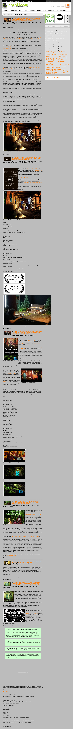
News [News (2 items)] (46, 66)
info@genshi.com (29, 576)
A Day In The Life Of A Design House (54, 50)
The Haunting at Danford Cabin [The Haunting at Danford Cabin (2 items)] (58, 70)
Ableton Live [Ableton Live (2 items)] (48, 51)
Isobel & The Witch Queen (33, 340)
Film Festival (34, 157)
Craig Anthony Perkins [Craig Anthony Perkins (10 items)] (53, 56)
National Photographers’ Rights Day (54, 46)
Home (5, 1)
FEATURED (60, 26)
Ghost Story (21, 158)
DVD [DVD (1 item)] (64, 56)
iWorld (17, 333)
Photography (32, 10)
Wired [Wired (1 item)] (64, 72)
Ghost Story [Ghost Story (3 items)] (57, 60)
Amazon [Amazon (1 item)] (47, 53)
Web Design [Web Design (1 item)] (59, 72)
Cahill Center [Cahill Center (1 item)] (61, 54)
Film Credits (5, 691)
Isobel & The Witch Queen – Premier (23, 335)
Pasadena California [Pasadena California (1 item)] (62, 66)
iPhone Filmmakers (36, 343)
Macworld (21, 333)
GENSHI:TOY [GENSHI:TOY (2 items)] (58, 58)
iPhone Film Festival (35, 38)
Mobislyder (23, 46)
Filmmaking (6, 10)
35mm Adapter (18, 582)
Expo (27, 501)
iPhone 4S (30, 158)
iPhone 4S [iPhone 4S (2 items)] (48, 61)
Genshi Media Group (25, 19)
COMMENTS (53, 26)
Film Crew (30, 561)
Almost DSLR (25, 582)
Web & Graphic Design (61, 10)
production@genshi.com (11, 555)
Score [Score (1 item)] (62, 67)
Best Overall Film (27, 18)
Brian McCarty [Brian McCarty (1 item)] (65, 53)
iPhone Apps (14, 10)
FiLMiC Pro (28, 331)
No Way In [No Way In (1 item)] (51, 66)
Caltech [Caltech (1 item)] (65, 54)
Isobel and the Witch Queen (32, 502)
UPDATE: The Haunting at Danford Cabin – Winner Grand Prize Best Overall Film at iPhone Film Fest (22, 162)
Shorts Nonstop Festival (28, 173)
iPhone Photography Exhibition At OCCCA (55, 38)
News (25, 10)
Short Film (36, 158)
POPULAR (47, 26)
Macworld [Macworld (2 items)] (50, 64)
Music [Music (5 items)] (67, 64)
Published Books (41, 10)
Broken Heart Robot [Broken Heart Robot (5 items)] (51, 54)
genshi (33, 331)
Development (18, 561)
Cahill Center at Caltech (52, 40)
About (11, 1)
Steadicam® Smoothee (31, 46)
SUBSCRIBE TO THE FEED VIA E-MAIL (57, 6)
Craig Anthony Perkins (36, 18)
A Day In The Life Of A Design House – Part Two (57, 48)
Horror (26, 158)
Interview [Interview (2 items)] (63, 59)
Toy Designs (51, 10)
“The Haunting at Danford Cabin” (19, 40)
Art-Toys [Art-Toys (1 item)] (51, 53)
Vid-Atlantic (38, 584)
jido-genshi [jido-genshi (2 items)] (53, 63)
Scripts (30, 562)
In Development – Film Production (22, 564)
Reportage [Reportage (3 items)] (57, 67)
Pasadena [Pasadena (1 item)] (55, 66)
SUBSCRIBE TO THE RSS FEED (58, 4)
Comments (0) (8, 154)
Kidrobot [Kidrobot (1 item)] (58, 63)
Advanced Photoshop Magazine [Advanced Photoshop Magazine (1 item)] (58, 51)
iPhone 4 (30, 583)
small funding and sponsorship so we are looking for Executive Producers (25, 536)
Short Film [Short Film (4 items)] (53, 69)
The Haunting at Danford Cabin (25, 20)
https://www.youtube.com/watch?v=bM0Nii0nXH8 (33, 182)
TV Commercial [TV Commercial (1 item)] (53, 72)
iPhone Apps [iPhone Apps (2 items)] (54, 61)
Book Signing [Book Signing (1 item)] (58, 53)
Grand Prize (33, 19)
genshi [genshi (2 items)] (53, 58)
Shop (23, 1)
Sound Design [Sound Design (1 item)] (59, 69)
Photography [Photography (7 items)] (49, 67)
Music (20, 10)
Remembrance (25, 584)
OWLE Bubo (19, 584)
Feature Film (25, 561)
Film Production (37, 561)
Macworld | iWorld (21, 343)
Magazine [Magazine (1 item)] (55, 64)
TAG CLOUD (66, 26)
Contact (17, 1)
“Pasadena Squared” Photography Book (55, 42)
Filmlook (9, 46)
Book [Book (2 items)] (54, 53)
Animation (17, 157)
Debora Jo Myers (16, 19)
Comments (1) (30, 449)
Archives (29, 1)
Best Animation (18, 18)
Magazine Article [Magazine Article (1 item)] (61, 64)
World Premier (25, 503)
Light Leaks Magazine (51, 44)
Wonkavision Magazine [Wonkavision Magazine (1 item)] (50, 73)
